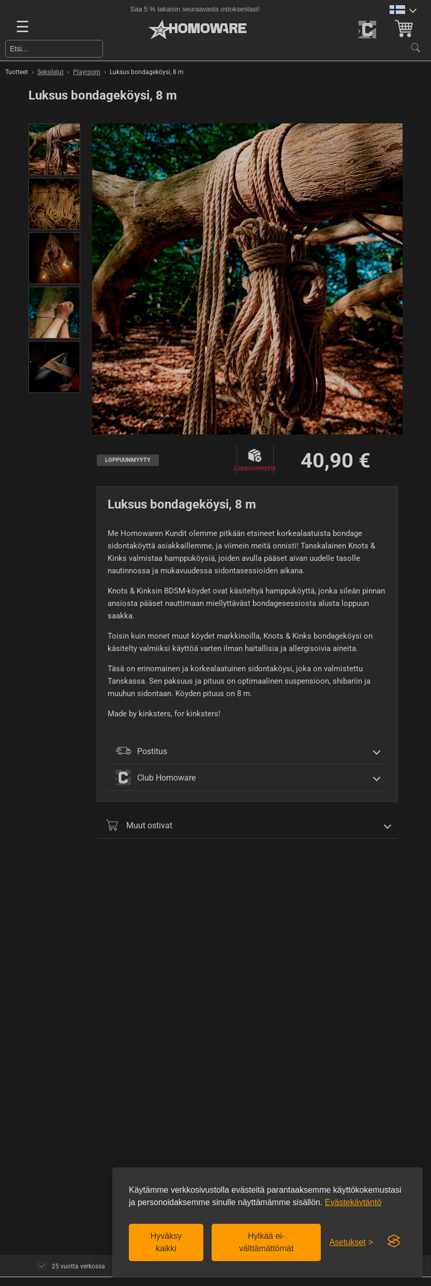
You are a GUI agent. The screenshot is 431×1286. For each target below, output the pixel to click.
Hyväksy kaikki (166, 1242)
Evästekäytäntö (353, 1202)
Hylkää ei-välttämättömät (266, 1242)
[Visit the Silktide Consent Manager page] (393, 1241)
